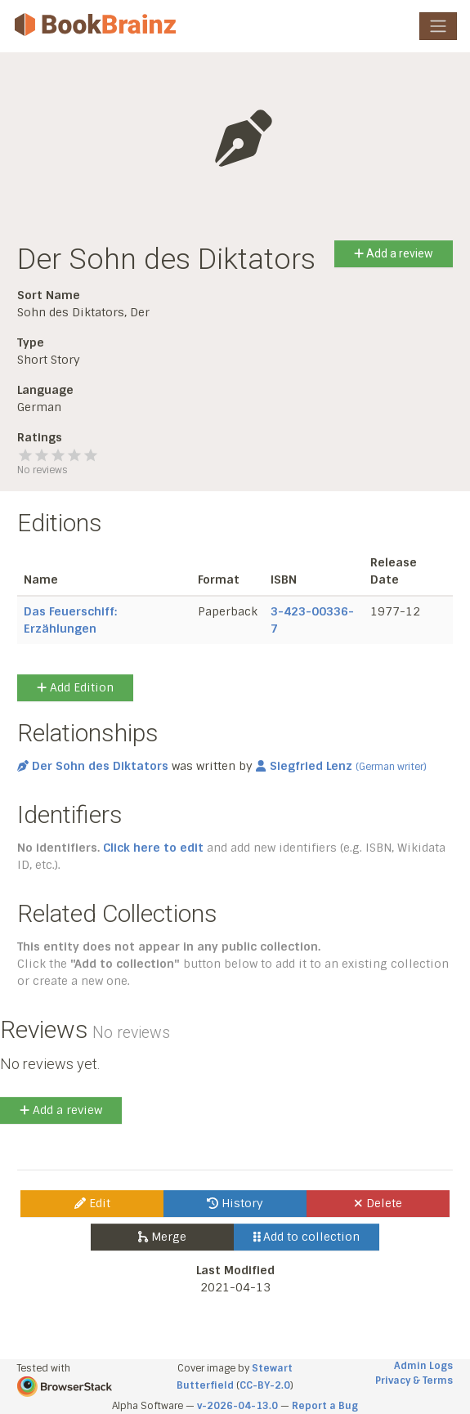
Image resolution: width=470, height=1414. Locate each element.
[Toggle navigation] (438, 26)
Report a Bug (325, 1405)
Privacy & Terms (414, 1380)
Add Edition (75, 687)
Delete (378, 1203)
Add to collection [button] (306, 1236)
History (235, 1203)
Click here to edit (153, 847)
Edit (92, 1203)
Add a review (393, 253)
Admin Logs (423, 1365)
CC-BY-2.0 (264, 1385)
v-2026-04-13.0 (237, 1405)
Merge (162, 1236)
